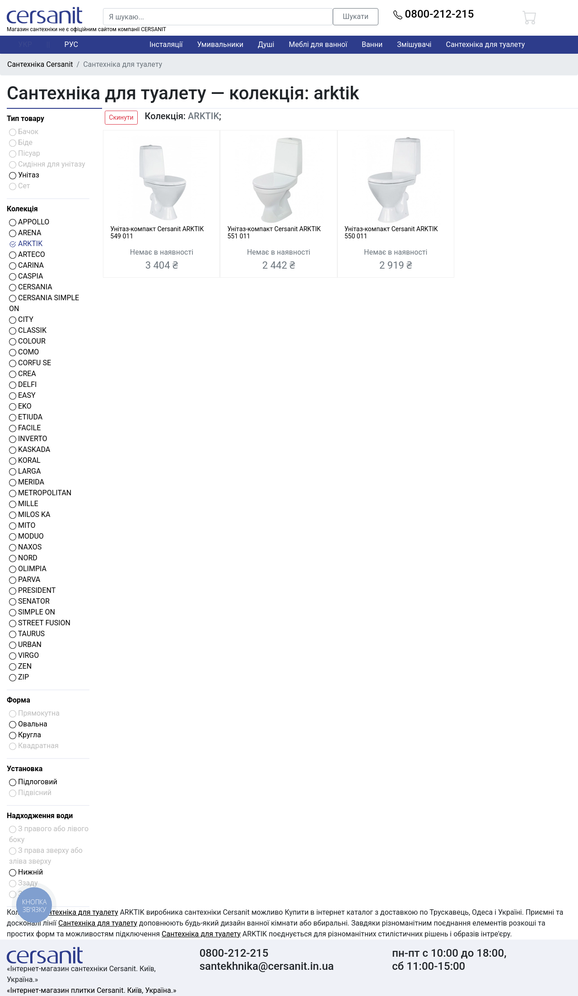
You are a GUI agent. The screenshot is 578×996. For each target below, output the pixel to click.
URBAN (25, 644)
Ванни (372, 44)
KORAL (25, 460)
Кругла (25, 735)
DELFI (23, 384)
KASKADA (29, 449)
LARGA (25, 471)
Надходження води (40, 815)
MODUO (26, 536)
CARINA (26, 265)
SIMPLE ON (32, 612)
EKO (20, 406)
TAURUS (27, 633)
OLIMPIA (28, 568)
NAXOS (25, 547)
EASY (22, 395)
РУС (71, 44)
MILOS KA (29, 514)
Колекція (22, 209)
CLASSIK (28, 330)
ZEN (20, 666)
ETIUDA (25, 417)
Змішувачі (414, 44)
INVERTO (28, 438)
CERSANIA (30, 287)
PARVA (24, 579)
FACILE (25, 428)
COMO (24, 352)
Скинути (121, 117)
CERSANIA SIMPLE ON (44, 303)
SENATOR (29, 601)
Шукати (355, 16)
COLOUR (27, 341)
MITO (22, 525)
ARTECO (27, 254)
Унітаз (24, 175)
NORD (23, 558)
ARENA (25, 232)
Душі (266, 44)
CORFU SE (30, 362)
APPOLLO (29, 222)
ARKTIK (25, 243)
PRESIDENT (32, 590)
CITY (21, 319)
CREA (22, 373)
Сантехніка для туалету (485, 44)
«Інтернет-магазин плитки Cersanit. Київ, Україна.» (91, 990)
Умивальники (220, 44)
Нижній (26, 872)
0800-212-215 (433, 14)
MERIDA (26, 482)
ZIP (19, 677)
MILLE (23, 503)
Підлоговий (33, 781)
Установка (24, 768)
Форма (18, 700)
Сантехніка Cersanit (40, 64)
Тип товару (25, 118)
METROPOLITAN (40, 493)
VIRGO (24, 655)
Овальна (28, 724)
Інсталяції (166, 44)
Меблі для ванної (318, 44)
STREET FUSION (39, 623)
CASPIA (26, 276)
